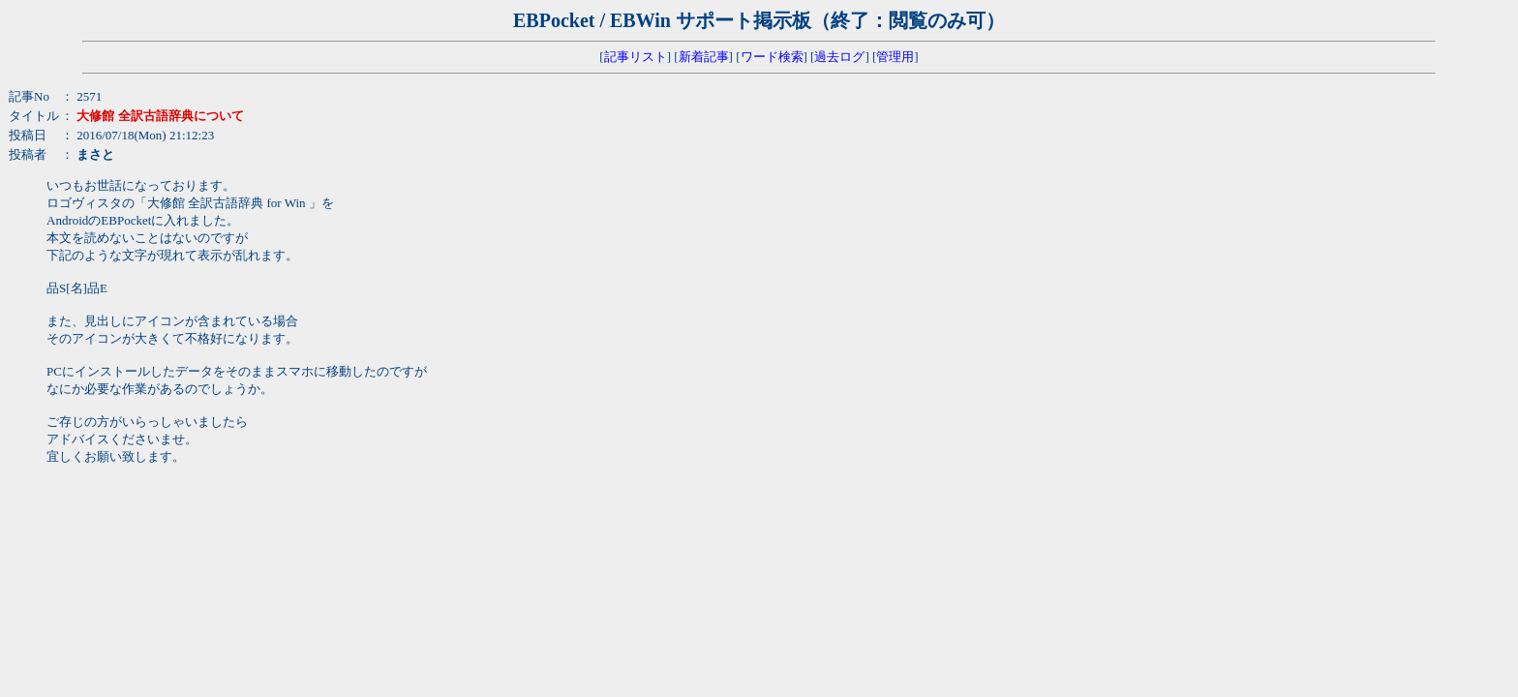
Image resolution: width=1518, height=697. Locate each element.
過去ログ (839, 56)
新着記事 (704, 56)
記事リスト (635, 56)
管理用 (895, 56)
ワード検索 (772, 56)
